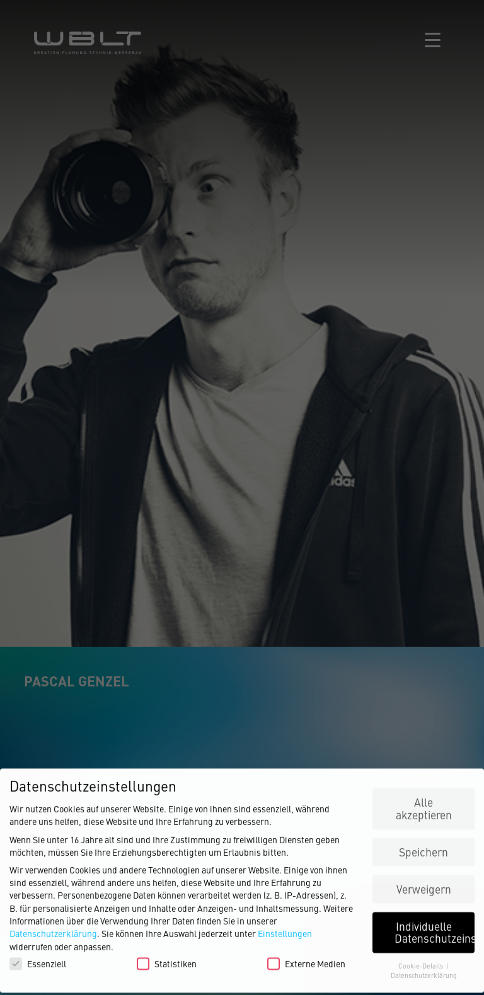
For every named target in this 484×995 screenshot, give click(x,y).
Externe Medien (306, 959)
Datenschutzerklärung (53, 929)
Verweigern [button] (423, 884)
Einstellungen (285, 929)
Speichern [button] (423, 847)
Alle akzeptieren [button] (424, 804)
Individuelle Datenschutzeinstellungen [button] (435, 928)
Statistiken (167, 959)
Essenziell (37, 959)
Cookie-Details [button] (421, 962)
